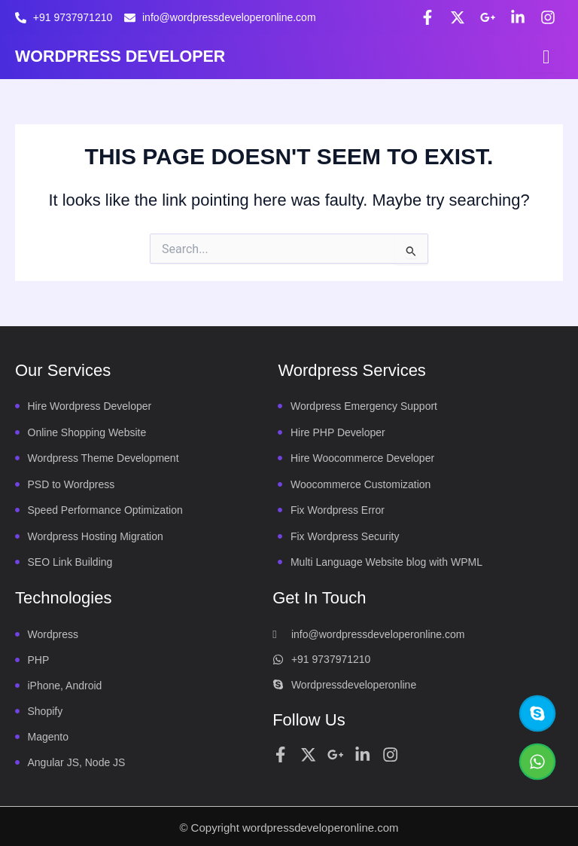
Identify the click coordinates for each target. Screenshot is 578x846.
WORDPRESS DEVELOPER (122, 56)
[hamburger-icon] (546, 56)
